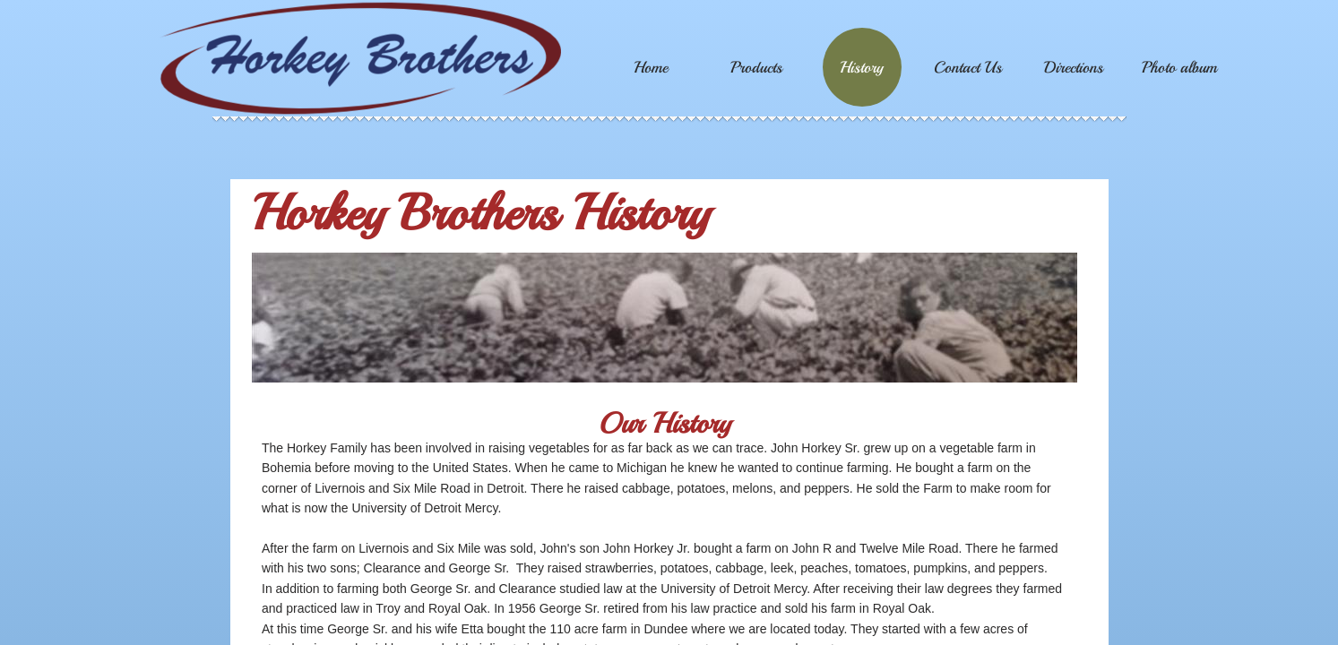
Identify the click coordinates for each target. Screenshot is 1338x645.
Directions (1073, 67)
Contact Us (968, 67)
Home (651, 67)
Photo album (1179, 67)
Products (756, 67)
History (862, 67)
